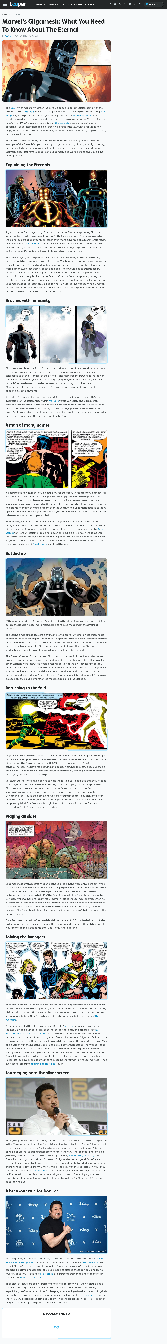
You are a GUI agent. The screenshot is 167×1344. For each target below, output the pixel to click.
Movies (53, 4)
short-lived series (83, 115)
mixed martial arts (30, 1277)
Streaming (75, 4)
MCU (13, 108)
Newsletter (154, 4)
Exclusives (38, 4)
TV (63, 4)
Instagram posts (89, 1295)
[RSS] (140, 5)
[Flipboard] (130, 5)
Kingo (92, 1155)
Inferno (68, 1026)
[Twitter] (120, 5)
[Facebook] (110, 5)
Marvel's (54, 401)
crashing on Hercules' (43, 1063)
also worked (46, 1273)
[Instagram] (125, 5)
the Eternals (62, 123)
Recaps (89, 4)
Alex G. (8, 36)
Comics (6, 15)
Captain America (41, 1170)
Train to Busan (90, 1262)
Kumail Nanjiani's (79, 1155)
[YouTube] (115, 5)
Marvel (16, 15)
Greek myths (40, 544)
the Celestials (32, 243)
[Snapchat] (135, 5)
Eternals (29, 111)
